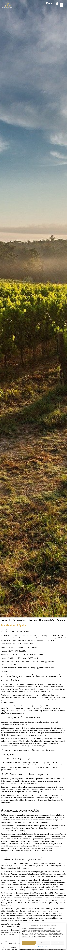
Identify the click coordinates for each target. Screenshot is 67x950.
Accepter (28, 942)
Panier (50, 3)
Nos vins (32, 620)
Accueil (6, 620)
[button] (63, 925)
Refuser (43, 942)
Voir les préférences (58, 942)
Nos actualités (46, 620)
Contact (60, 620)
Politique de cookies (42, 946)
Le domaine (18, 620)
